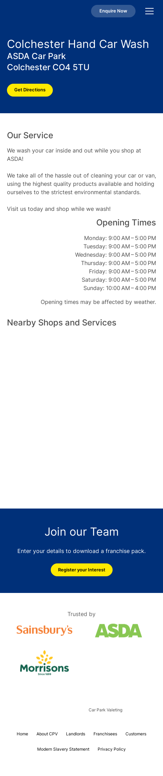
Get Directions (30, 89)
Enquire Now (113, 11)
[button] (148, 11)
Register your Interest (81, 569)
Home (22, 733)
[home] (27, 11)
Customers (135, 733)
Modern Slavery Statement (63, 749)
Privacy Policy (112, 749)
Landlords (75, 733)
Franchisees (105, 733)
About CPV (47, 733)
